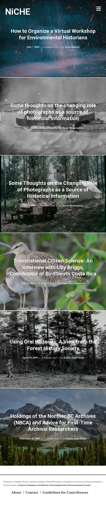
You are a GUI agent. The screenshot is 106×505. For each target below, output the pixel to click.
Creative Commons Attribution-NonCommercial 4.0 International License (54, 485)
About (16, 492)
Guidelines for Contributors (65, 492)
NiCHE (17, 12)
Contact (32, 492)
